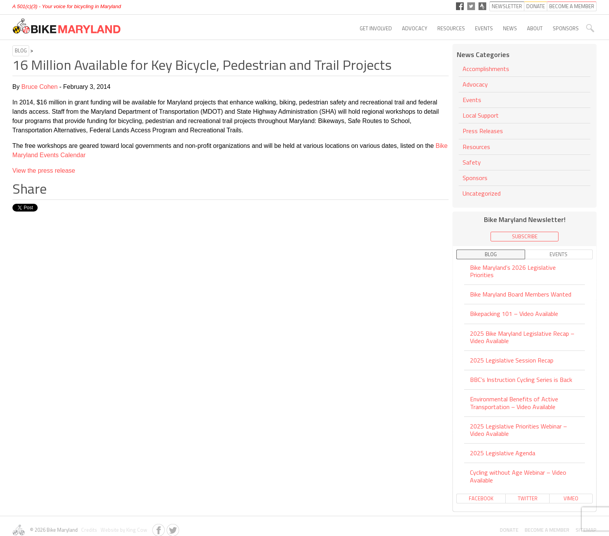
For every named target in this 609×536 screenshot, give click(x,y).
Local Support (481, 115)
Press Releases (483, 130)
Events (484, 28)
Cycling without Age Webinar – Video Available (518, 476)
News (510, 28)
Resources (451, 28)
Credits (88, 530)
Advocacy (414, 28)
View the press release (43, 170)
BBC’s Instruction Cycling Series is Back (521, 379)
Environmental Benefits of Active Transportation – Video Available (514, 402)
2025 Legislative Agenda (502, 453)
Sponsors (566, 28)
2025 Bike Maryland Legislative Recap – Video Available (522, 337)
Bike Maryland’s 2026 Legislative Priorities (513, 271)
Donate (509, 530)
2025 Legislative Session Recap (511, 360)
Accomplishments (486, 69)
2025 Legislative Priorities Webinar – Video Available (518, 430)
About (535, 28)
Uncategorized (482, 193)
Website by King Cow (122, 530)
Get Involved (376, 28)
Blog (21, 50)
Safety (472, 162)
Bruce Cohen (39, 86)
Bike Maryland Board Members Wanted (520, 294)
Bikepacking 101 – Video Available (514, 313)
